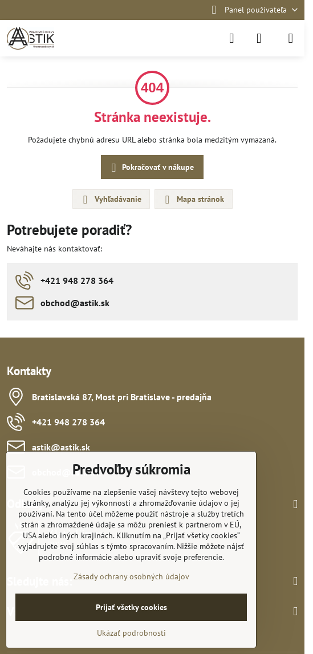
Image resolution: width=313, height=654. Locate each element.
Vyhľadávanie (110, 199)
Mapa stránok (193, 199)
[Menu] (290, 38)
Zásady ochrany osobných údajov (131, 576)
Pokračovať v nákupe (151, 168)
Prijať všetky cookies (131, 607)
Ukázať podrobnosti (131, 633)
